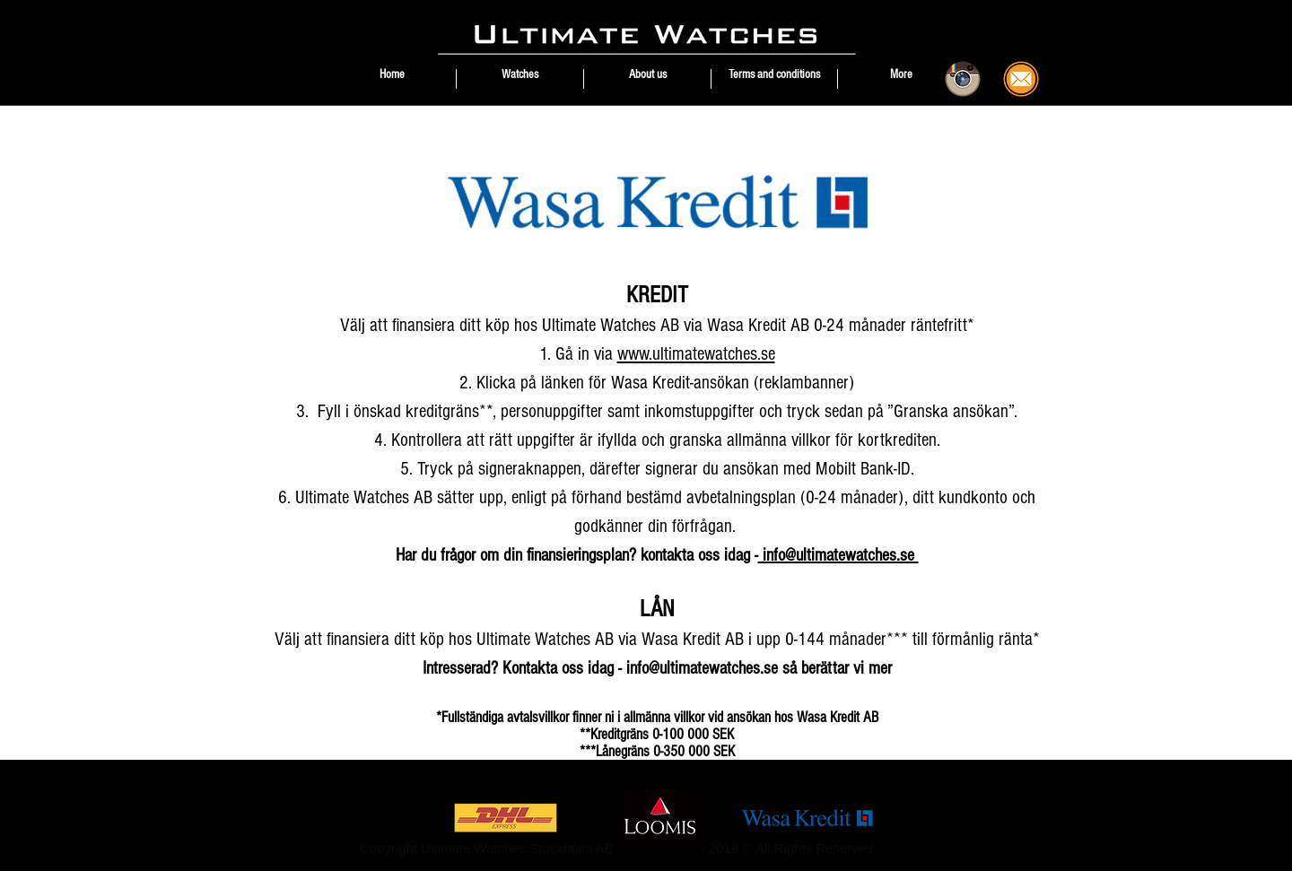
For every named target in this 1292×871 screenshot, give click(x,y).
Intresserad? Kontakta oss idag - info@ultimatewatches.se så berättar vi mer (657, 668)
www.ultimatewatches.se (696, 354)
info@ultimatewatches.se (838, 555)
